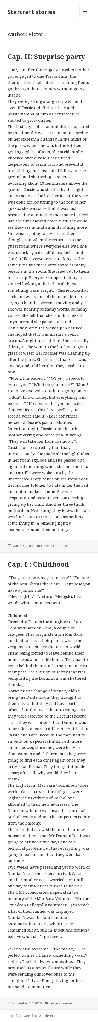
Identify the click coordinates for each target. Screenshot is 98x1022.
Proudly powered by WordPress (31, 1016)
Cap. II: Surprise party (46, 56)
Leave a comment (54, 546)
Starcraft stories (31, 11)
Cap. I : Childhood (38, 564)
